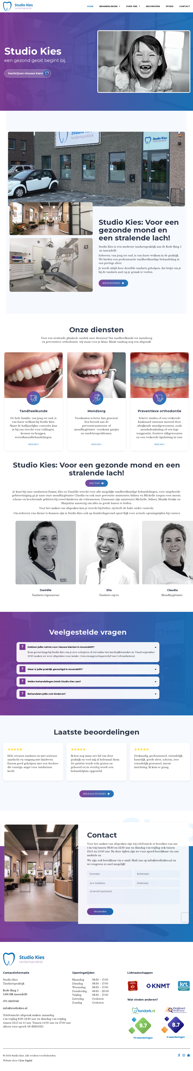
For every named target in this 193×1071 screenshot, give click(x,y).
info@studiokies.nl (15, 1008)
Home (90, 6)
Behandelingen (109, 6)
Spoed (169, 6)
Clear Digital (25, 1060)
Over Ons (133, 6)
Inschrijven (153, 6)
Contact (184, 6)
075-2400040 (11, 1001)
